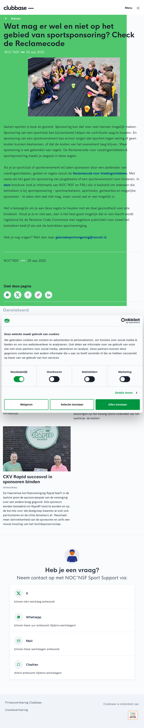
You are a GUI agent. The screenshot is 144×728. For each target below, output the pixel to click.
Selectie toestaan (72, 404)
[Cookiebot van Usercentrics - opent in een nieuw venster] (124, 320)
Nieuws (16, 18)
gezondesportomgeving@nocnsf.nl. (81, 237)
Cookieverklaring (16, 710)
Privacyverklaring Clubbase (23, 702)
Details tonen (124, 392)
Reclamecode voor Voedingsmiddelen (100, 173)
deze (7, 185)
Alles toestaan (117, 404)
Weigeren (26, 404)
